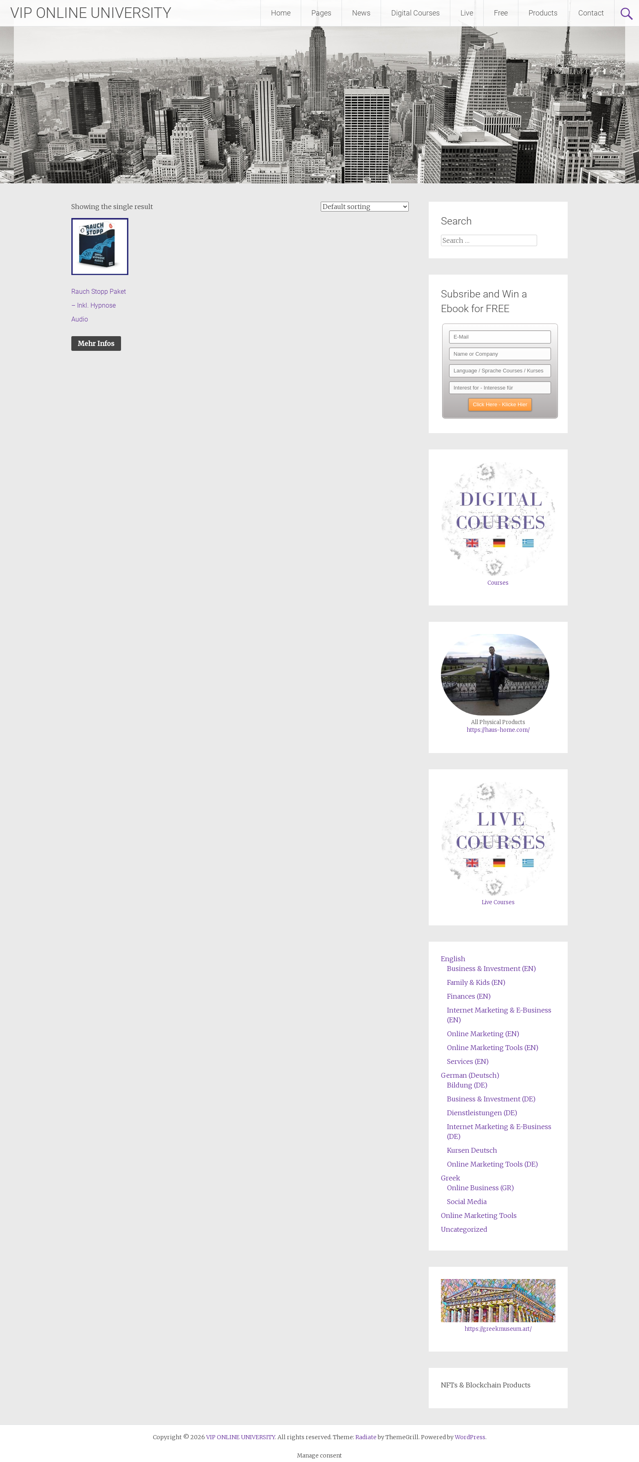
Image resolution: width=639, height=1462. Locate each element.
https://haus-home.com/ (498, 730)
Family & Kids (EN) (476, 982)
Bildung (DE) (467, 1085)
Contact (591, 13)
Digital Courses (415, 13)
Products (543, 13)
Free (501, 13)
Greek (450, 1178)
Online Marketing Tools (479, 1215)
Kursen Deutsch (472, 1150)
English (453, 959)
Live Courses (498, 902)
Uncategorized (464, 1229)
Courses (498, 582)
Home (281, 13)
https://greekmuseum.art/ (498, 1328)
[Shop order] (365, 206)
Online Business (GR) (480, 1188)
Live (467, 13)
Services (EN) (468, 1061)
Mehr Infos (96, 343)
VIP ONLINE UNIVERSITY (91, 13)
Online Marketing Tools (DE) (492, 1164)
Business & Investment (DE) (491, 1099)
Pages (321, 13)
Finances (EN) (469, 996)
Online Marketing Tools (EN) (492, 1048)
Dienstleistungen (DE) (482, 1113)
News (361, 13)
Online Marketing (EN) (483, 1034)
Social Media (467, 1202)
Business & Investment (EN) (491, 968)
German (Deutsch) (470, 1075)
